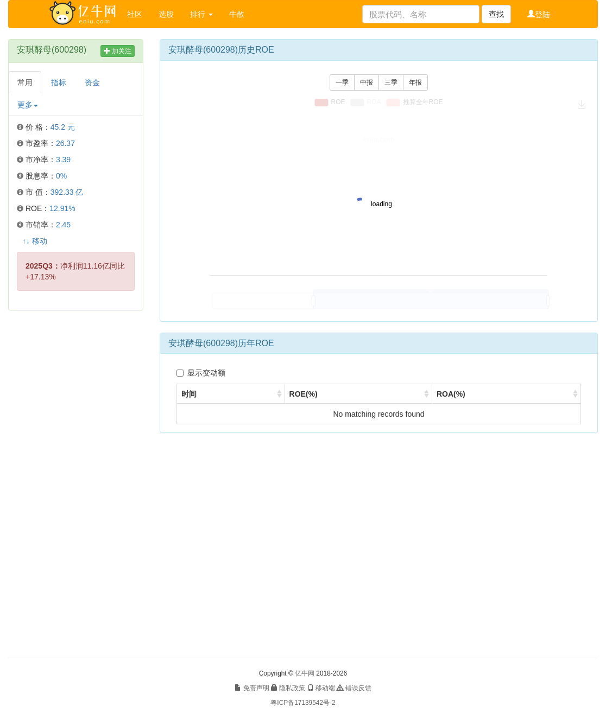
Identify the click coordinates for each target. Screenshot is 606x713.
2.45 (63, 224)
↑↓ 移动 (34, 241)
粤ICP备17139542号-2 (302, 702)
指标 (58, 82)
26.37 (65, 143)
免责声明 (252, 688)
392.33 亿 (67, 192)
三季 (390, 82)
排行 (201, 14)
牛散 (236, 14)
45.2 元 (62, 127)
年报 (415, 82)
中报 (366, 82)
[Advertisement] (75, 484)
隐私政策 (288, 688)
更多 (27, 104)
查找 (496, 14)
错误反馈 (354, 688)
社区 (134, 14)
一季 (342, 82)
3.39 (63, 159)
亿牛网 (304, 673)
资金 (92, 82)
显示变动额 (200, 372)
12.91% (62, 208)
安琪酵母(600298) (51, 49)
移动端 (321, 688)
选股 (166, 14)
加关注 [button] (117, 51)
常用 (25, 82)
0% (61, 175)
